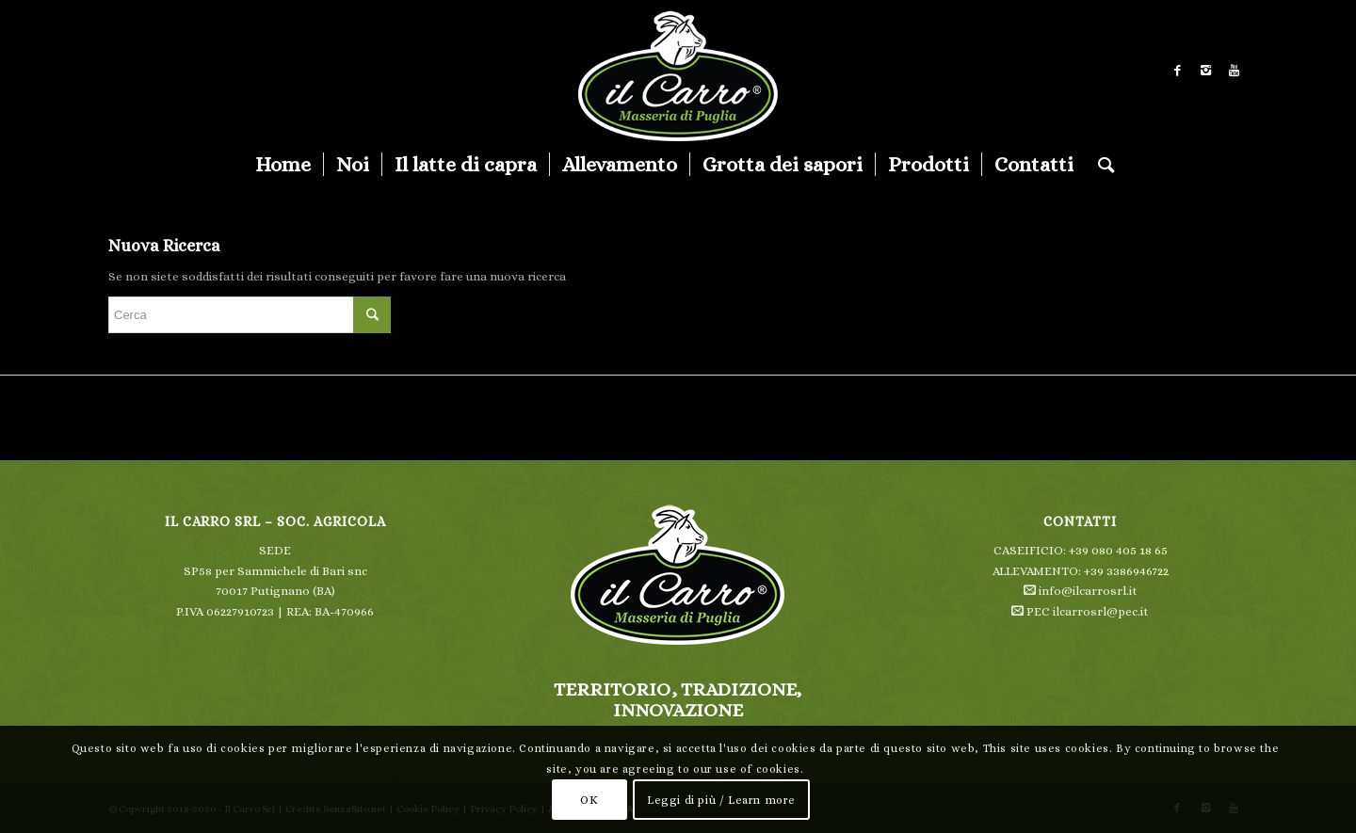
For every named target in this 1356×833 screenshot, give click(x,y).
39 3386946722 (1129, 571)
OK (589, 800)
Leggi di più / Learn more (721, 800)
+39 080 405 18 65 (1118, 550)
